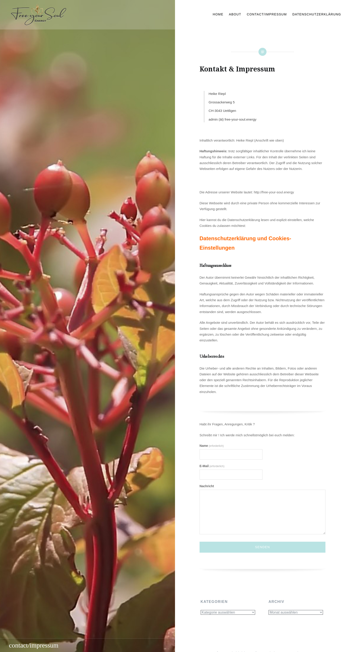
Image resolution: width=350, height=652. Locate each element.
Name (212, 445)
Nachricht (207, 486)
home (218, 14)
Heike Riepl (217, 94)
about (235, 14)
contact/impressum (267, 14)
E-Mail (212, 466)
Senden (262, 547)
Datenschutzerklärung (316, 14)
